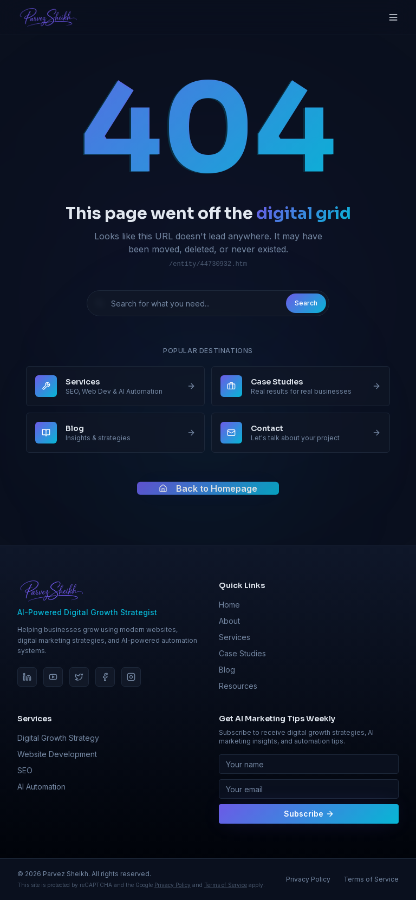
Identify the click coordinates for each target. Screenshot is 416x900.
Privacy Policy (172, 885)
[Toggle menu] (393, 17)
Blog (227, 669)
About (229, 620)
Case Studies (242, 653)
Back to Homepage (208, 491)
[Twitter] (79, 677)
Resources (238, 685)
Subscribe (309, 813)
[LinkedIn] (27, 677)
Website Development (57, 754)
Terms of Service (225, 885)
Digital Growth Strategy (58, 737)
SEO (24, 770)
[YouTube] (53, 677)
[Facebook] (105, 677)
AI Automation (41, 786)
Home (229, 604)
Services (234, 637)
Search (306, 303)
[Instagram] (131, 677)
